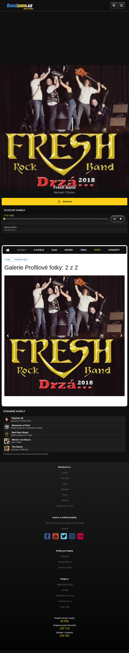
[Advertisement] (64, 36)
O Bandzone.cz (65, 601)
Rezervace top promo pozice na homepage (65, 523)
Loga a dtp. (65, 607)
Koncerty (114, 250)
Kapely (65, 472)
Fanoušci (65, 489)
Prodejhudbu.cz (65, 562)
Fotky (97, 250)
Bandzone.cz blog (65, 506)
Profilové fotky (20, 259)
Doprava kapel (64, 567)
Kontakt (64, 590)
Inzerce (65, 528)
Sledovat (64, 201)
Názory (69, 250)
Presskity (65, 556)
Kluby (64, 495)
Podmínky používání (65, 596)
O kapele (39, 250)
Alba (54, 250)
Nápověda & (65, 584)
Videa (83, 250)
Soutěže (65, 500)
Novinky (21, 250)
